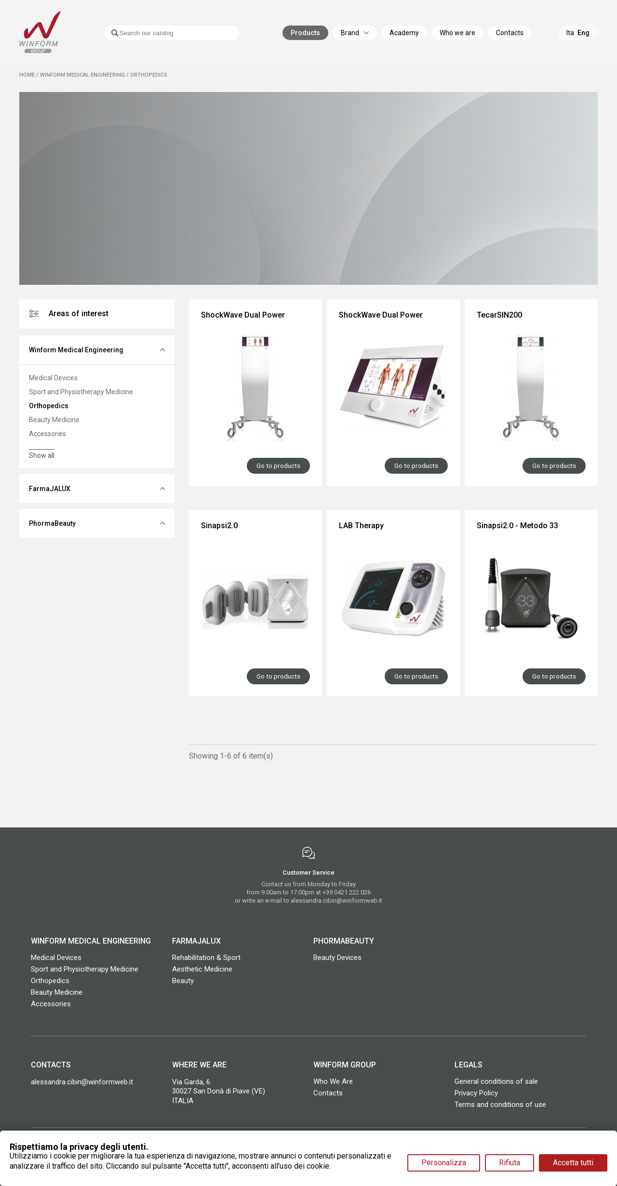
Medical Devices (53, 377)
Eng (583, 36)
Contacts (328, 1091)
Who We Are (333, 1080)
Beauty (183, 979)
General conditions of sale (496, 1080)
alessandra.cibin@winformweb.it (336, 899)
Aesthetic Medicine (202, 967)
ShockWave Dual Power (243, 315)
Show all (41, 455)
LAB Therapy (361, 525)
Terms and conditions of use (500, 1103)
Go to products (278, 465)
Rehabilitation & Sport (206, 956)
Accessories (47, 433)
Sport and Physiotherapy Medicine (81, 391)
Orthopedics (48, 405)
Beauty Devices (337, 956)
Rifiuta (509, 1162)
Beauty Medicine (54, 419)
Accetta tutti (573, 1162)
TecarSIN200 (499, 315)
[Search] (162, 36)
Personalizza (443, 1162)
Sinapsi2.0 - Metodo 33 (517, 525)
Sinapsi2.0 (219, 525)
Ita (570, 36)
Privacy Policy (476, 1091)
